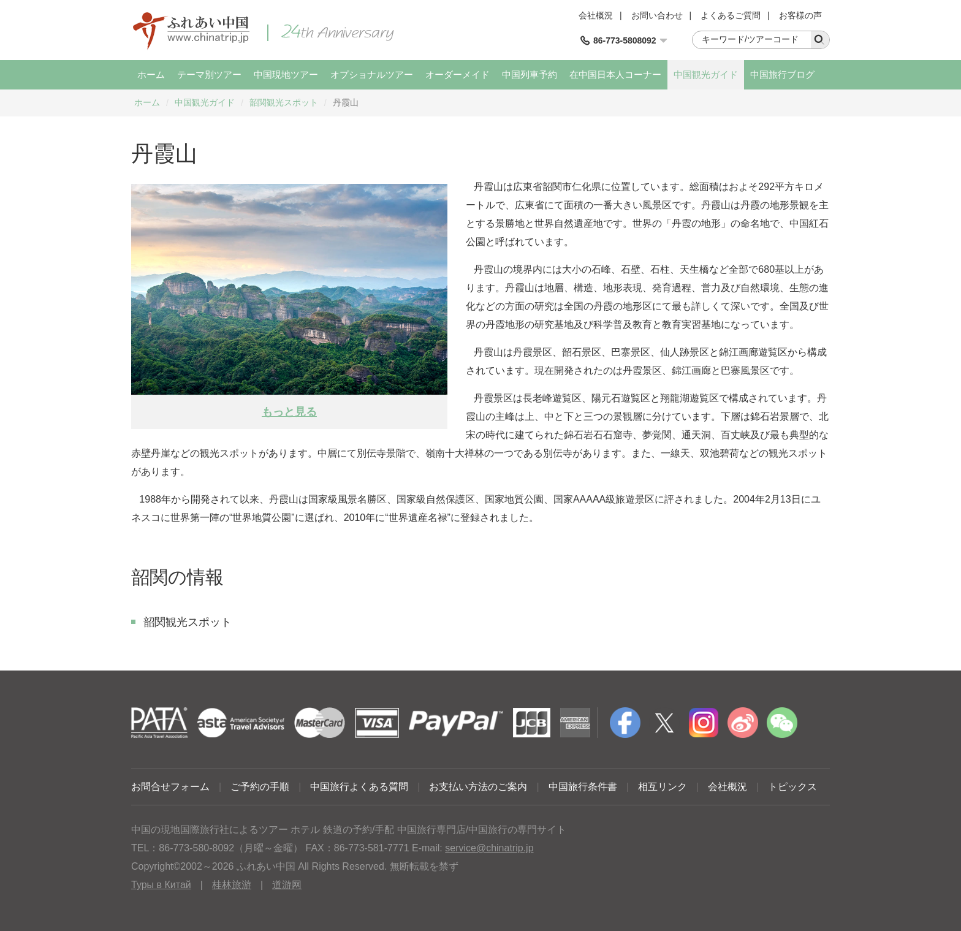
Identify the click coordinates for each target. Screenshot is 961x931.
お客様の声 (800, 15)
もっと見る (289, 412)
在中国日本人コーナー (615, 74)
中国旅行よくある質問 (359, 786)
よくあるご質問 (731, 15)
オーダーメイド (457, 74)
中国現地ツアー (286, 74)
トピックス (792, 786)
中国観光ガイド (706, 74)
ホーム (151, 74)
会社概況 (596, 15)
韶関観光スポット (283, 102)
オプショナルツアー (371, 74)
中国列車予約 (529, 74)
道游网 (287, 885)
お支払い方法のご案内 (478, 786)
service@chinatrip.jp (489, 848)
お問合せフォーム (170, 786)
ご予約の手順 (259, 786)
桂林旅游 (231, 885)
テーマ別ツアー (209, 74)
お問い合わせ (657, 15)
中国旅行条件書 (583, 786)
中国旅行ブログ (782, 74)
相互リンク (662, 786)
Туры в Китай (161, 885)
